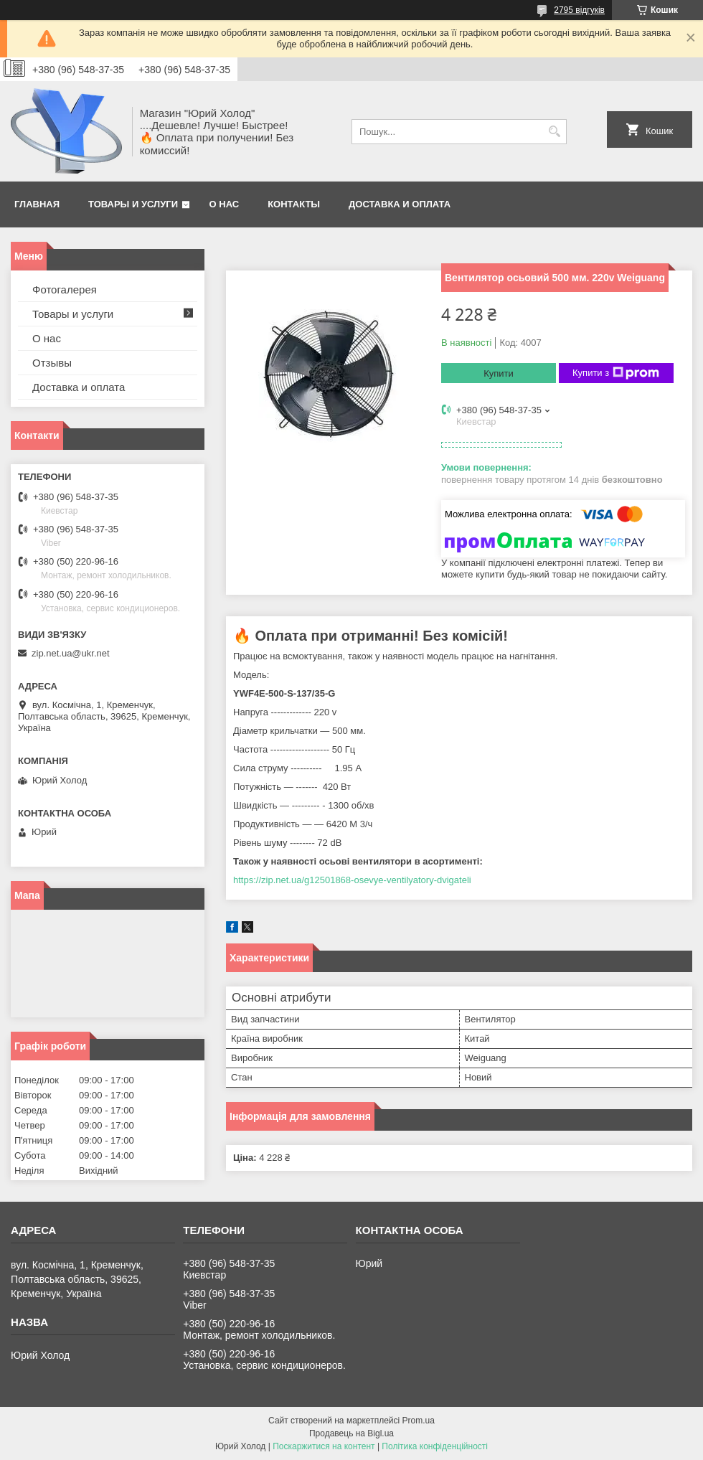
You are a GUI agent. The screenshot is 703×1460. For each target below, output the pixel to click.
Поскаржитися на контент (323, 1446)
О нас (224, 204)
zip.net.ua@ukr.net (71, 653)
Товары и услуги (133, 204)
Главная (37, 204)
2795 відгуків (579, 10)
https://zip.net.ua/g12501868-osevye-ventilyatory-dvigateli (352, 880)
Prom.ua (418, 1421)
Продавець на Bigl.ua (351, 1433)
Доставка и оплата (399, 204)
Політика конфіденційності (435, 1446)
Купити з (615, 373)
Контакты (294, 204)
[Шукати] (554, 131)
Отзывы (52, 363)
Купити (498, 373)
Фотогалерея (64, 289)
